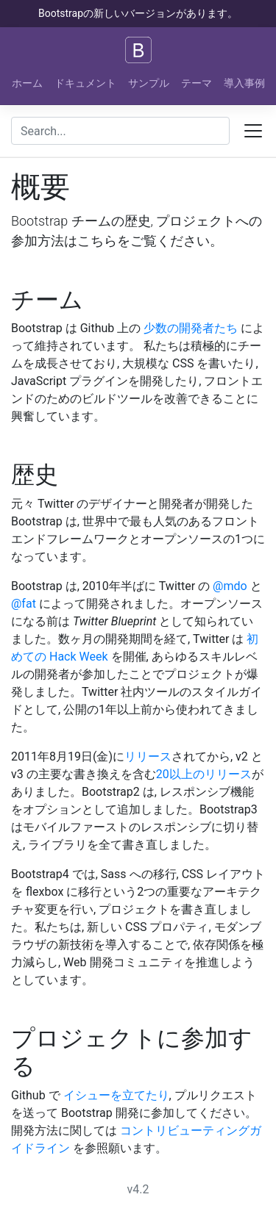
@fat (23, 604)
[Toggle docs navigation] (253, 131)
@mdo (230, 586)
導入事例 (244, 83)
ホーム (27, 83)
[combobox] (120, 131)
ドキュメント (85, 83)
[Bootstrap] (138, 50)
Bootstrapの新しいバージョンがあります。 (138, 13)
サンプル (148, 83)
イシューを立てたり (116, 1095)
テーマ (196, 83)
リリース (147, 756)
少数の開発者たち (191, 328)
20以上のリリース (204, 774)
